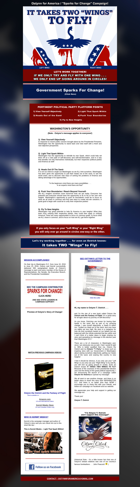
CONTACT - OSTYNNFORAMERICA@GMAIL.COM (70, 479)
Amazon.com (45, 399)
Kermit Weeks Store (45, 405)
